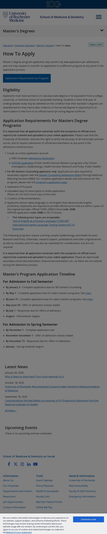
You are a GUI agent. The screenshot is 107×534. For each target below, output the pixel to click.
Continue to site (88, 519)
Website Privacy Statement (19, 532)
